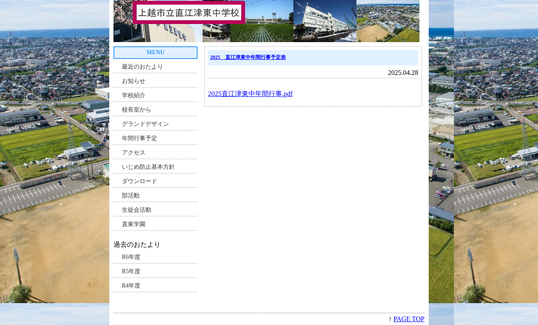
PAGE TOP (409, 318)
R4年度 (131, 285)
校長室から (136, 110)
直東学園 (133, 224)
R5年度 (131, 271)
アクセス (133, 152)
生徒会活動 (136, 210)
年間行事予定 (139, 138)
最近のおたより (142, 67)
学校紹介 (133, 95)
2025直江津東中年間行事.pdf (250, 93)
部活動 (131, 195)
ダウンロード (139, 181)
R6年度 (131, 257)
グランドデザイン (145, 124)
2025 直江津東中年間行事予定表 (248, 57)
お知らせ (133, 81)
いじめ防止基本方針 (148, 167)
